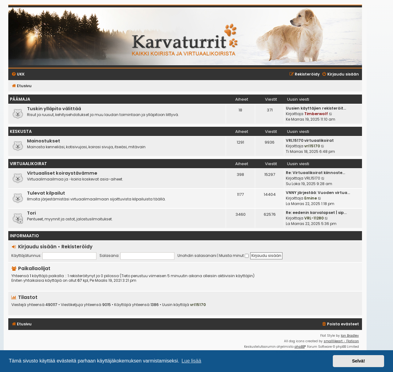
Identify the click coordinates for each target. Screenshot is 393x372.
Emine (310, 198)
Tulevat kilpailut (46, 193)
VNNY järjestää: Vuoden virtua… (318, 192)
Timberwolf (316, 113)
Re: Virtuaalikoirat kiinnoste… (315, 172)
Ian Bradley (350, 335)
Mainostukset (43, 141)
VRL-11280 (314, 218)
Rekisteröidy (76, 246)
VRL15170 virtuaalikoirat (310, 140)
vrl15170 (312, 146)
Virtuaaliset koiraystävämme (62, 173)
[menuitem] (340, 324)
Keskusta (21, 131)
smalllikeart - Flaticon (341, 341)
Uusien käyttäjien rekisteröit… (316, 108)
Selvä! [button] (358, 360)
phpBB (299, 346)
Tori (31, 213)
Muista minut (234, 255)
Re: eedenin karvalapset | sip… (316, 212)
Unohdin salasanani (196, 255)
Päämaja (20, 99)
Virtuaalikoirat (28, 164)
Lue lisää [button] (191, 360)
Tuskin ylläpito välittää (54, 109)
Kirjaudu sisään (37, 246)
